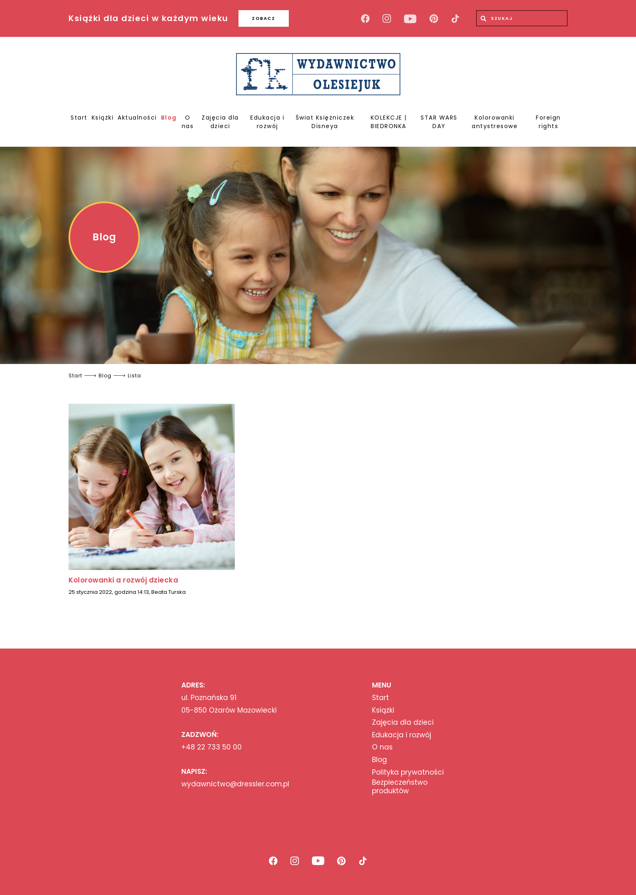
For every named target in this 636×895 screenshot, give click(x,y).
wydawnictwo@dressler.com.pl (235, 784)
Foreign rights (548, 121)
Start (79, 117)
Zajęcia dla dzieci (220, 121)
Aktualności (137, 117)
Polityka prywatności (408, 772)
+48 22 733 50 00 (211, 747)
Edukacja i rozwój (267, 121)
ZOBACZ (263, 18)
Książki (103, 117)
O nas (188, 121)
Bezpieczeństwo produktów (400, 786)
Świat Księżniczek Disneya (325, 121)
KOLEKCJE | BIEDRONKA (389, 121)
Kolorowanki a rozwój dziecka (123, 580)
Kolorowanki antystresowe (495, 121)
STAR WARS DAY (439, 121)
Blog (169, 117)
